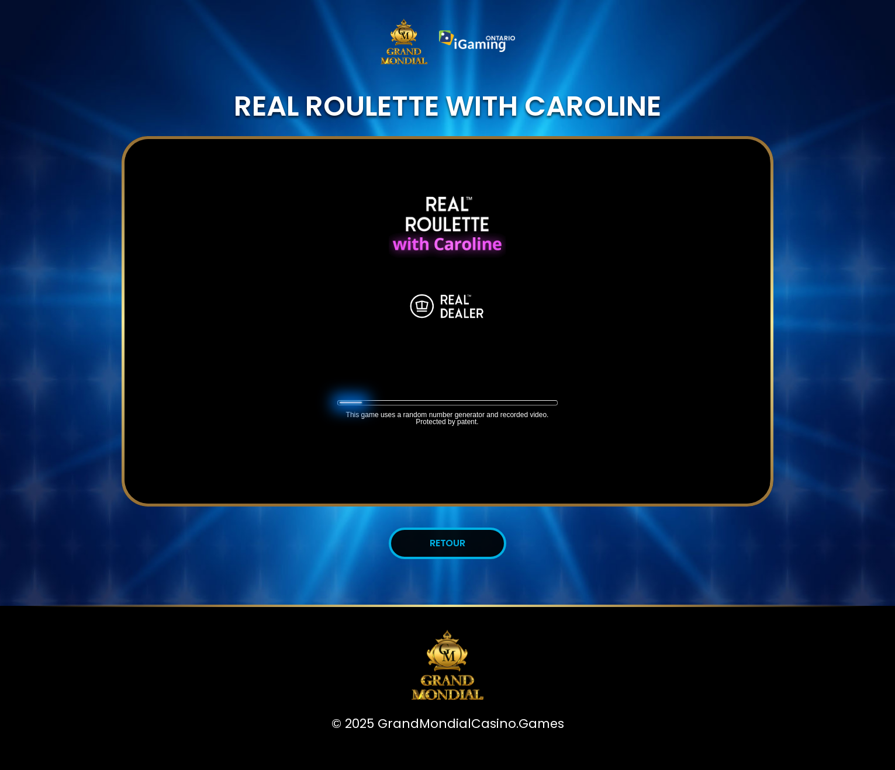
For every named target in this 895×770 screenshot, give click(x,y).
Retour (448, 543)
